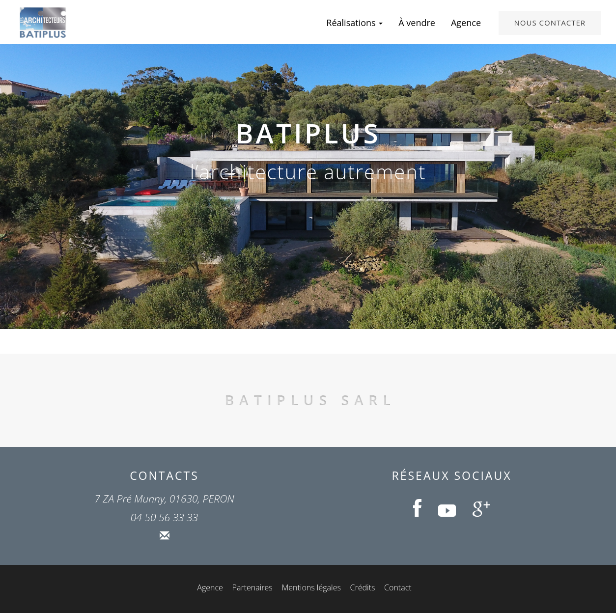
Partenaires (252, 587)
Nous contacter (550, 23)
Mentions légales (311, 587)
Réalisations (354, 22)
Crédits (362, 587)
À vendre (416, 22)
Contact (398, 587)
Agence (466, 22)
